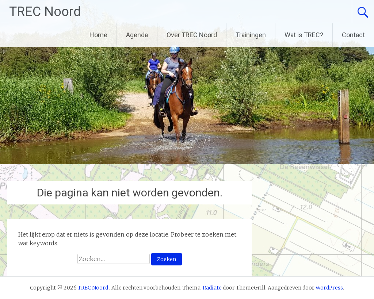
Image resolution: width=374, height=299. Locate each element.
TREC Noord (45, 11)
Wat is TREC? (304, 35)
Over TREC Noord (192, 35)
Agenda (137, 35)
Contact (353, 35)
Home (98, 35)
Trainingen (251, 35)
